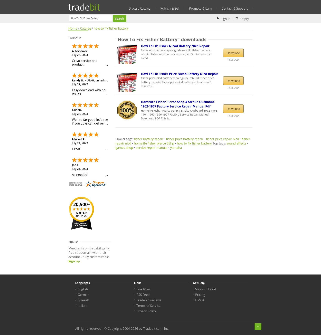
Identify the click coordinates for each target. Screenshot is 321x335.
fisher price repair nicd (222, 139)
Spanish (83, 300)
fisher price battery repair (184, 139)
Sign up (74, 261)
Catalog (85, 28)
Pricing (200, 295)
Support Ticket (205, 289)
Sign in (225, 19)
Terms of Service (148, 305)
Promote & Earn (200, 8)
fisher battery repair (148, 139)
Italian (82, 305)
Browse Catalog (140, 8)
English (83, 289)
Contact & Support (235, 8)
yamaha (176, 147)
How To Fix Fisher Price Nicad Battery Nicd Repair (179, 74)
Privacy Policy (146, 311)
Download (233, 53)
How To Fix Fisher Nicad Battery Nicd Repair (175, 46)
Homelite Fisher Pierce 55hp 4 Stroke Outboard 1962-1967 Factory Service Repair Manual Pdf (177, 104)
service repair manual (151, 147)
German (84, 295)
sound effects (236, 143)
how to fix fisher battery (111, 28)
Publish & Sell (169, 8)
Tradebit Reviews (148, 300)
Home (72, 28)
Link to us (143, 289)
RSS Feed (143, 295)
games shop (124, 147)
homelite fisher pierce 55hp (154, 143)
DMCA (199, 300)
